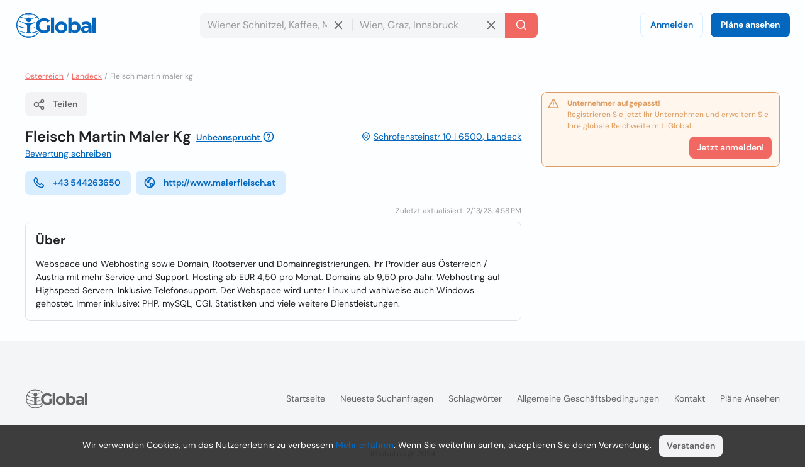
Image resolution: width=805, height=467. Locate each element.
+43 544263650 (77, 182)
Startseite (305, 398)
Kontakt (689, 398)
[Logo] (56, 25)
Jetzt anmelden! (730, 147)
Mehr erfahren (365, 445)
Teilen (55, 104)
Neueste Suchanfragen (386, 398)
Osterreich (44, 76)
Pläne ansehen (750, 24)
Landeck (87, 76)
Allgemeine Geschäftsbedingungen (588, 398)
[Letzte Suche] (521, 25)
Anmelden (671, 24)
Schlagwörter (475, 398)
